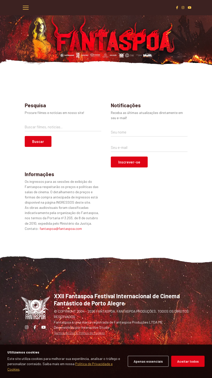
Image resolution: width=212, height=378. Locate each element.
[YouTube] (189, 7)
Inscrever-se (129, 162)
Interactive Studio (95, 327)
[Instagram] (183, 7)
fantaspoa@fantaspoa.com (61, 228)
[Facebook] (177, 7)
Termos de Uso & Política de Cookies (79, 333)
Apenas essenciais (148, 361)
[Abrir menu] (26, 8)
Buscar (38, 141)
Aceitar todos (188, 361)
